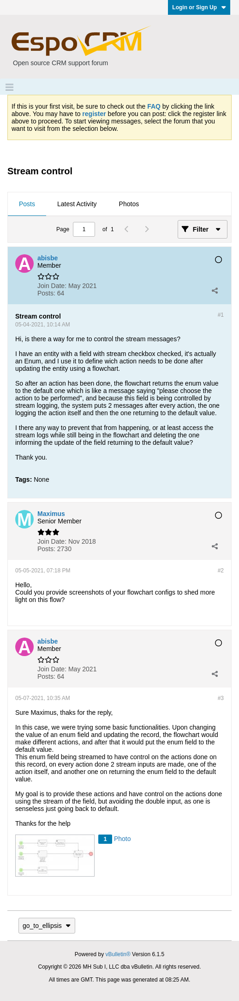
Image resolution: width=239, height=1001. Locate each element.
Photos (129, 204)
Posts (27, 204)
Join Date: (51, 285)
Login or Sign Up (199, 7)
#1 (221, 315)
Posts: (46, 293)
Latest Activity (77, 204)
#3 (221, 698)
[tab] (27, 204)
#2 (221, 570)
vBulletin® (118, 954)
